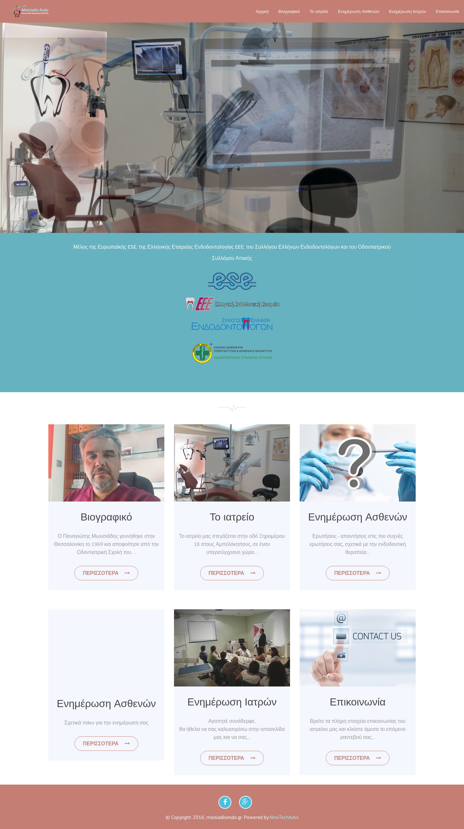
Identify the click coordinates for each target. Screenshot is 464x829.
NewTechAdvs (284, 817)
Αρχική (262, 11)
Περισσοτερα (106, 573)
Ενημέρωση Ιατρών (407, 11)
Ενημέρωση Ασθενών (358, 11)
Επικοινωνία (447, 11)
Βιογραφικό (289, 11)
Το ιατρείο (319, 11)
